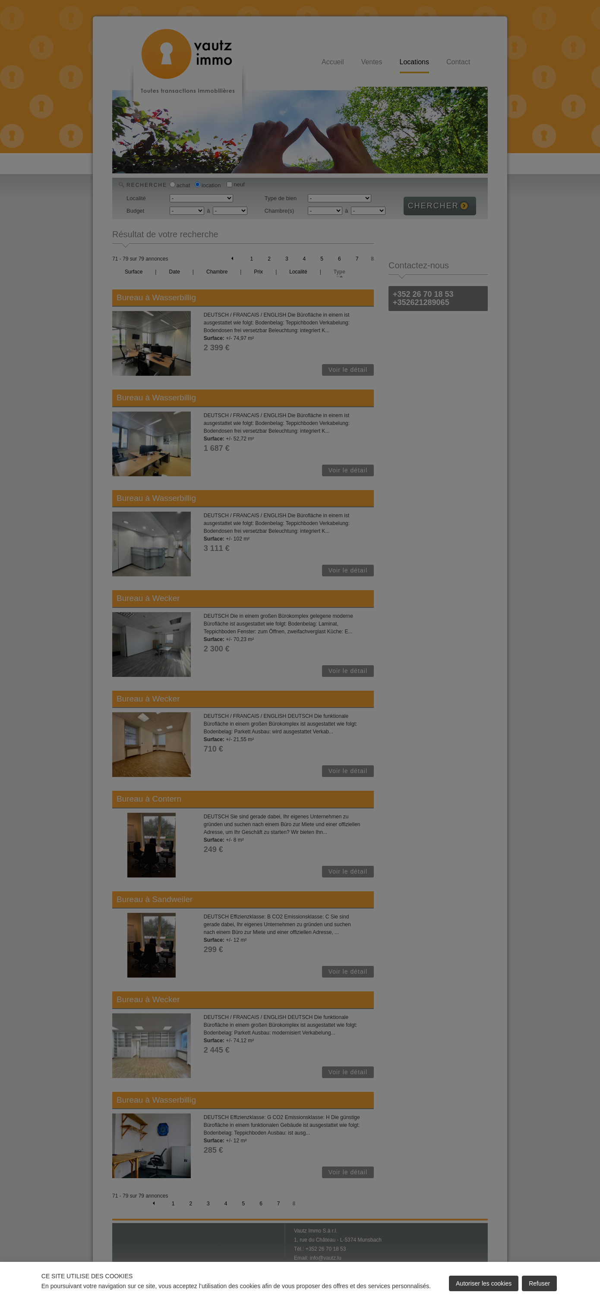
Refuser (539, 1283)
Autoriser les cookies (484, 1283)
